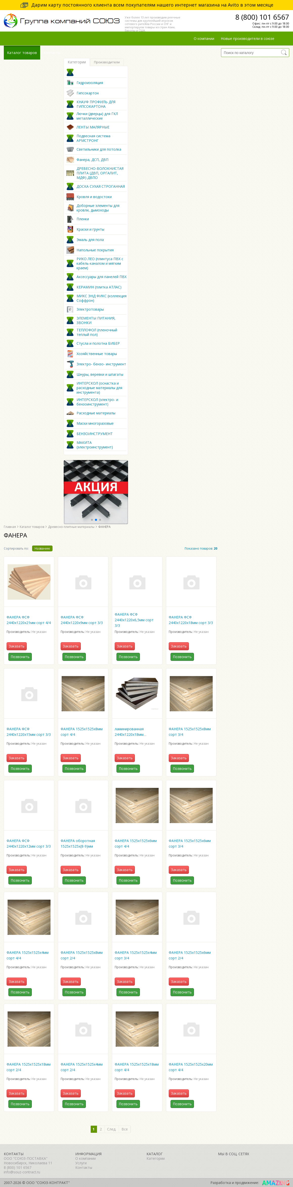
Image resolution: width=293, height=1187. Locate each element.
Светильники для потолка (99, 149)
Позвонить (20, 656)
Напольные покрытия (95, 250)
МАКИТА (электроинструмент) (95, 444)
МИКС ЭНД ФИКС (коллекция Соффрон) (102, 298)
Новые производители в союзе (247, 38)
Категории (77, 62)
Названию (42, 548)
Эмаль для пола (90, 239)
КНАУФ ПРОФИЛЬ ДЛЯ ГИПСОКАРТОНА (96, 104)
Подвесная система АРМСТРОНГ (93, 138)
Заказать (17, 646)
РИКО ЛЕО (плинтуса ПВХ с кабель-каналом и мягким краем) (100, 263)
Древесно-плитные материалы (71, 527)
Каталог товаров (22, 52)
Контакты (51, 52)
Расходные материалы (96, 413)
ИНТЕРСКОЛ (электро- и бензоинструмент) (97, 402)
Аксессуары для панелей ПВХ (102, 277)
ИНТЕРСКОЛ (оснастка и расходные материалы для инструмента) (99, 388)
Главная (10, 527)
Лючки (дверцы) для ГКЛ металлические (97, 116)
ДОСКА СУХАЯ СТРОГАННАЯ (101, 186)
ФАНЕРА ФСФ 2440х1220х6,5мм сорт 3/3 (134, 620)
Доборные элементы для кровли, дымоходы (98, 207)
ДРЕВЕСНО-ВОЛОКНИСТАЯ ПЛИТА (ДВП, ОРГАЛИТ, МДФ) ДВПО (100, 173)
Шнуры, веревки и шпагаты (100, 374)
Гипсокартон (88, 93)
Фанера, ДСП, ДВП (92, 159)
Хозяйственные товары (97, 354)
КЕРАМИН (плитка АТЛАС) (99, 287)
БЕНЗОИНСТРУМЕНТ (95, 433)
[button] (92, 520)
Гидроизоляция (90, 82)
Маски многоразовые (95, 423)
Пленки (83, 219)
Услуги (81, 1163)
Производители (107, 62)
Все (124, 1129)
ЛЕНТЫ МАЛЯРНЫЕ (93, 127)
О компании (204, 38)
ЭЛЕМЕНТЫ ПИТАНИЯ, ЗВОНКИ (96, 320)
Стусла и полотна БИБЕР (98, 343)
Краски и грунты (90, 229)
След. (111, 1129)
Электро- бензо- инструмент (101, 364)
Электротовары (90, 309)
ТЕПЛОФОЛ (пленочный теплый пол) (97, 332)
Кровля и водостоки (94, 197)
